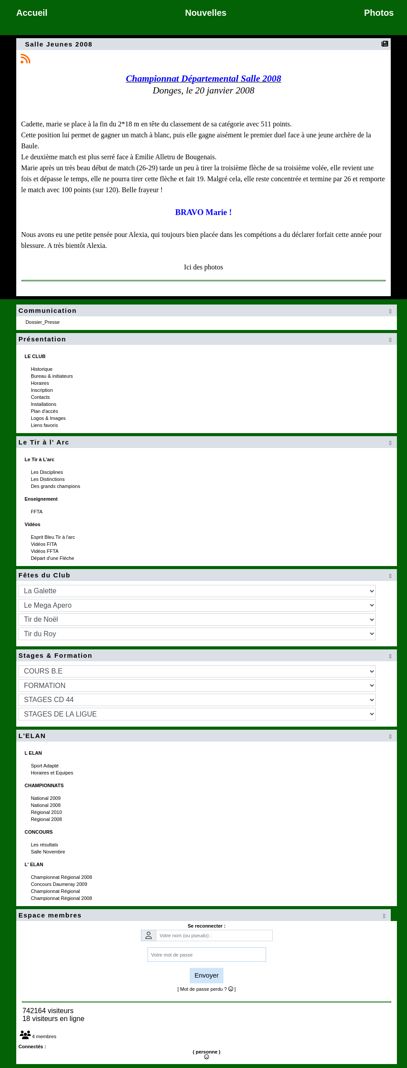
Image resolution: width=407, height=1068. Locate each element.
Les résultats (45, 844)
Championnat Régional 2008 (62, 877)
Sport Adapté (45, 765)
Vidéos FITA (44, 544)
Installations (44, 404)
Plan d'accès (45, 411)
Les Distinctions (48, 479)
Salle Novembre (48, 851)
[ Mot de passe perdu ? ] (206, 989)
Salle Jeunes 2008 (60, 44)
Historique (42, 369)
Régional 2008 (47, 819)
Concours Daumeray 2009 (59, 884)
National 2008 (46, 805)
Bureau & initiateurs (52, 376)
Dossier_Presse (43, 322)
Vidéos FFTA (45, 551)
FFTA (37, 511)
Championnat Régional (56, 891)
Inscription (42, 390)
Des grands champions (56, 486)
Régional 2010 (47, 812)
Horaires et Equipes (53, 772)
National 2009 (46, 798)
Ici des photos (203, 267)
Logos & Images (49, 418)
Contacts (41, 397)
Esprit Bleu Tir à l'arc (53, 537)
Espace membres (203, 915)
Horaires (40, 383)
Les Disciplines (47, 472)
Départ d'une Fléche (53, 558)
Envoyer (206, 975)
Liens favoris (45, 425)
